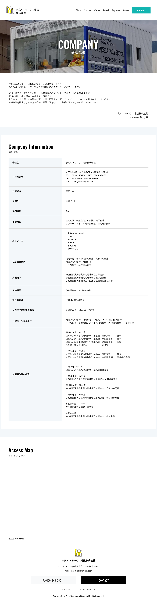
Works (97, 10)
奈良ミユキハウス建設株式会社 (78, 553)
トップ (11, 539)
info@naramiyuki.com (81, 571)
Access (126, 10)
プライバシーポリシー (86, 590)
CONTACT (104, 580)
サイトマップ (67, 590)
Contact (141, 10)
